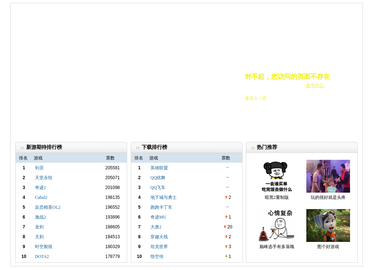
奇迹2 (40, 187)
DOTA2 (42, 256)
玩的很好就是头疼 (328, 197)
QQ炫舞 (157, 177)
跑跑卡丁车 (161, 207)
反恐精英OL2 (47, 207)
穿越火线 (159, 236)
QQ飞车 (157, 187)
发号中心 (315, 85)
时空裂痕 (43, 246)
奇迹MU (158, 217)
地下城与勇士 (163, 197)
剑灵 (39, 167)
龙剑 (39, 227)
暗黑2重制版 (277, 197)
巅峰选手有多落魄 (276, 246)
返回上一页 (256, 98)
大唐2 (155, 227)
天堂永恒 (43, 177)
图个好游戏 (328, 246)
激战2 (40, 217)
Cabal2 (41, 197)
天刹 (39, 236)
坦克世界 (159, 246)
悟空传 (157, 256)
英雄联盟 (159, 167)
